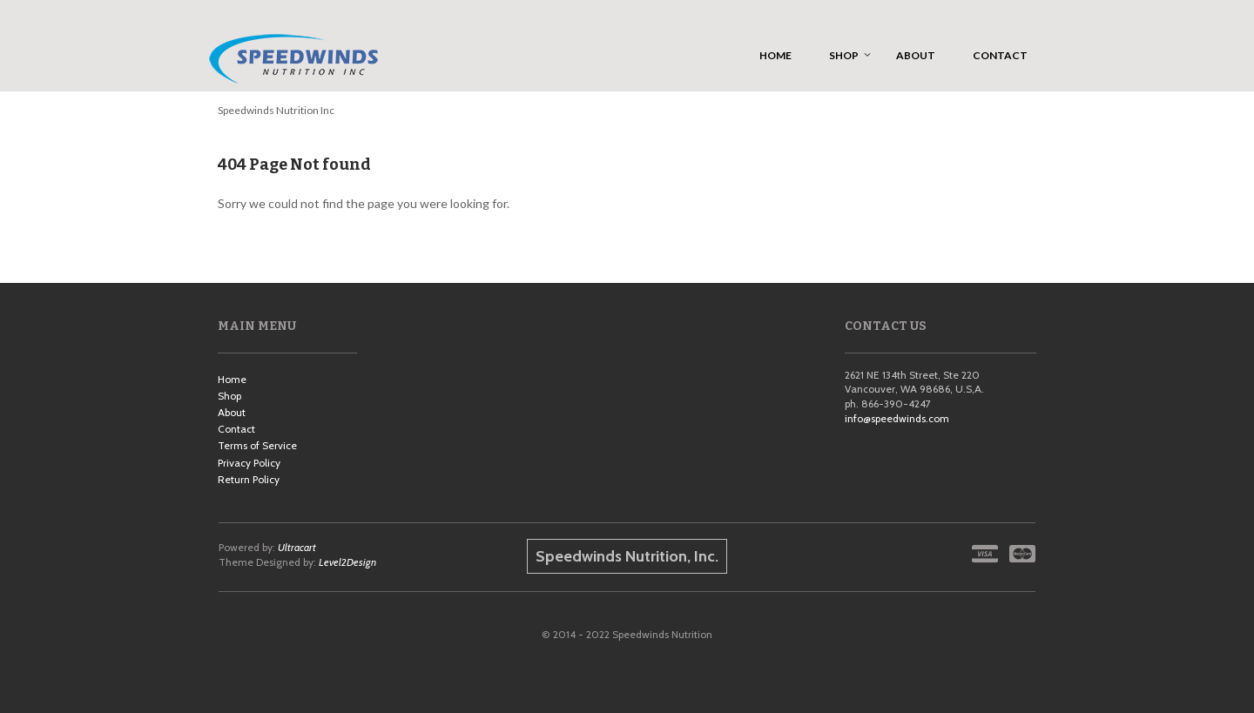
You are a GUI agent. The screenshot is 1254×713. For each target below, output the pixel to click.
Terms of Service (257, 445)
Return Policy (249, 479)
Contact (236, 428)
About (232, 412)
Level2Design (347, 561)
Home (232, 379)
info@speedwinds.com (897, 418)
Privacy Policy (249, 462)
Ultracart (297, 547)
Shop (229, 395)
